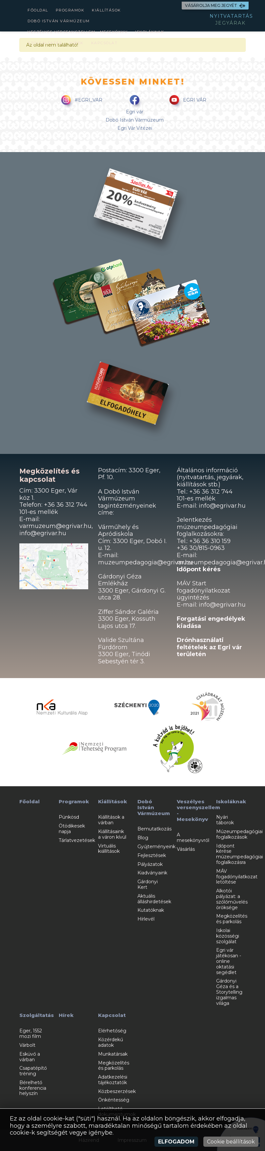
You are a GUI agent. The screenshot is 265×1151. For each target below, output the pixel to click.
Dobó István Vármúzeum (59, 21)
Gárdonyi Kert (147, 884)
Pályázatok (150, 864)
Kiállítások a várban (111, 820)
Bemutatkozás (154, 829)
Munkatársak (113, 1054)
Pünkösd (69, 817)
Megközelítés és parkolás (231, 919)
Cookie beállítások (231, 1142)
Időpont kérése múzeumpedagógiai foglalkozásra (239, 854)
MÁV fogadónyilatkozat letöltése (236, 876)
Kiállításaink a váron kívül (112, 834)
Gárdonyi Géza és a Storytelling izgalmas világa (229, 992)
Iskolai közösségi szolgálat (227, 936)
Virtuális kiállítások (109, 848)
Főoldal (38, 10)
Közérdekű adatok (110, 1042)
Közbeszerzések (117, 1091)
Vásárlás (186, 849)
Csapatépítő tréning (33, 1071)
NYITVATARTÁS (231, 16)
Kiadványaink (152, 873)
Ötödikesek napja (72, 828)
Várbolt (27, 1045)
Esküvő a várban (29, 1057)
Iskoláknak (149, 31)
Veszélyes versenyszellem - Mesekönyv (78, 31)
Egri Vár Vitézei (134, 128)
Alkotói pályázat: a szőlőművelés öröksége (232, 899)
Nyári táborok (225, 820)
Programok (70, 10)
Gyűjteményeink (156, 846)
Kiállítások (106, 10)
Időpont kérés (198, 569)
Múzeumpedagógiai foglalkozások (239, 834)
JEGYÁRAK (230, 23)
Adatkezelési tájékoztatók (112, 1079)
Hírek (77, 43)
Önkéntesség (113, 1100)
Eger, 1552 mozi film (30, 1033)
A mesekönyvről (193, 837)
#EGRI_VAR (80, 100)
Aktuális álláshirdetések (154, 899)
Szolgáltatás (45, 43)
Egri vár (134, 112)
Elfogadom (176, 1142)
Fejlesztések (151, 855)
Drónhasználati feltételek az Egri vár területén (209, 647)
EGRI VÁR (186, 100)
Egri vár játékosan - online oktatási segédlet (228, 961)
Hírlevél (145, 919)
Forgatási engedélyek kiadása (211, 622)
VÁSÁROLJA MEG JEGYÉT (215, 5)
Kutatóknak (150, 910)
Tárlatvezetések (77, 840)
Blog (142, 838)
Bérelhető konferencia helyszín (32, 1088)
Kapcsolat (104, 43)
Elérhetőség (112, 1031)
